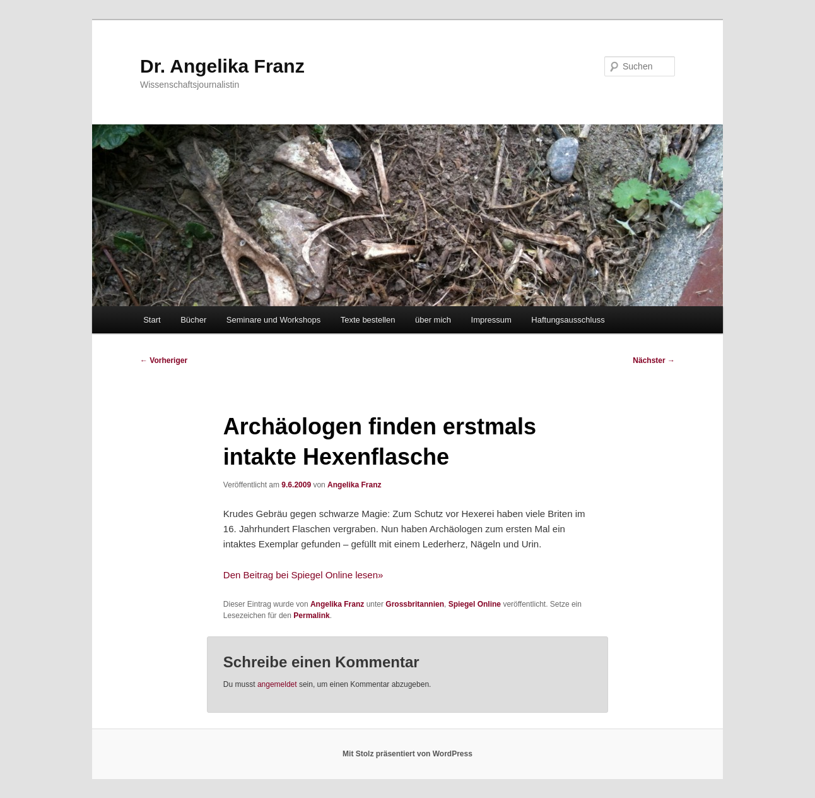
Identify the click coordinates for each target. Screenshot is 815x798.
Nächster (654, 360)
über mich (433, 320)
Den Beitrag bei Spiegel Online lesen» (303, 574)
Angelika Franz (354, 484)
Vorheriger (163, 360)
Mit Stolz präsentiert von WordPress (407, 753)
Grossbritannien (414, 604)
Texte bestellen (368, 320)
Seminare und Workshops (273, 320)
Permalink (311, 615)
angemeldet (277, 684)
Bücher (193, 320)
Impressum (491, 320)
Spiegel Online (475, 604)
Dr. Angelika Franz (222, 66)
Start (151, 320)
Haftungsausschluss (567, 320)
